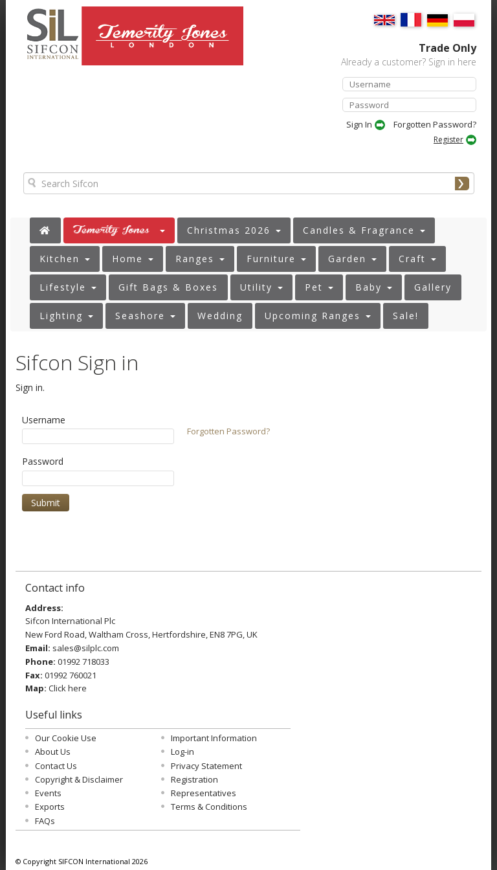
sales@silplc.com (85, 648)
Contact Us (56, 766)
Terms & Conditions (209, 806)
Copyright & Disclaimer (79, 779)
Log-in (182, 751)
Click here (68, 688)
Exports (50, 806)
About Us (53, 751)
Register (448, 139)
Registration (194, 779)
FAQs (45, 821)
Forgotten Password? (434, 124)
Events (48, 793)
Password (42, 461)
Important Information (214, 738)
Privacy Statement (206, 766)
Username (43, 420)
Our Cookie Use (65, 738)
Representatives (203, 793)
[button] (119, 230)
